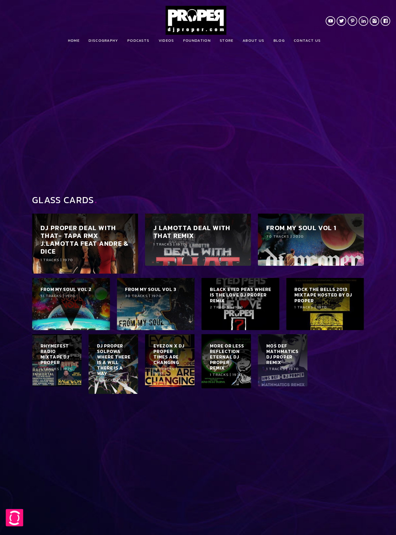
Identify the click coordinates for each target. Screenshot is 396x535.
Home (74, 40)
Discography (103, 40)
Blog (279, 40)
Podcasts (138, 40)
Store (227, 40)
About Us (253, 40)
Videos (166, 40)
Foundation (197, 40)
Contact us (307, 40)
